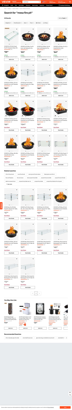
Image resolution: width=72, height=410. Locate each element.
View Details (11, 130)
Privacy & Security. (51, 407)
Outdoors (9, 8)
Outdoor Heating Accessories (25, 8)
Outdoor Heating (15, 8)
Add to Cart (11, 59)
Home (5, 8)
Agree (65, 407)
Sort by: (60, 18)
